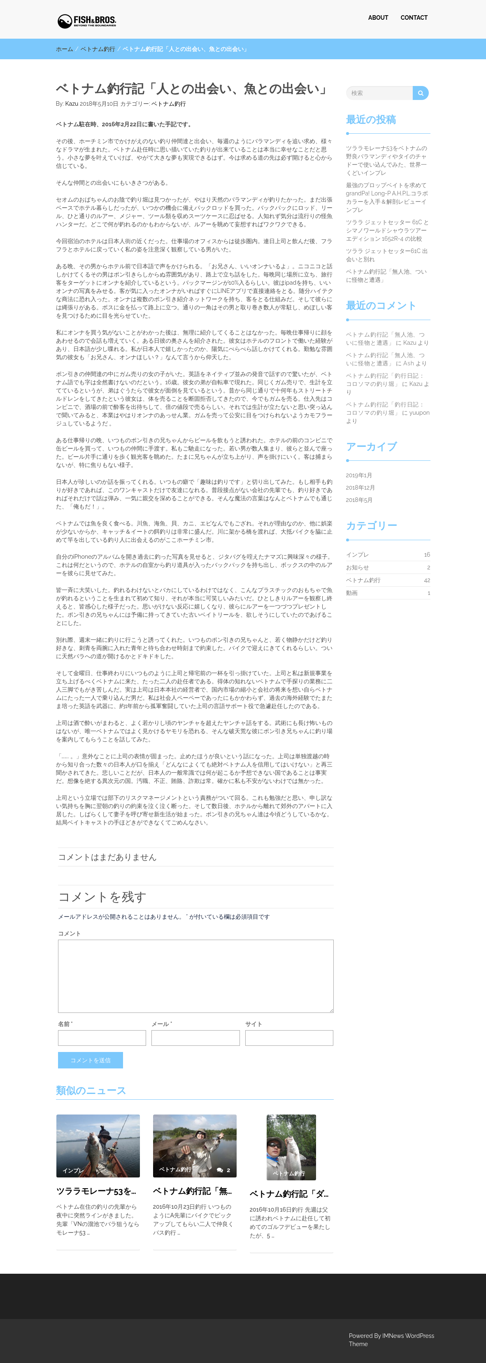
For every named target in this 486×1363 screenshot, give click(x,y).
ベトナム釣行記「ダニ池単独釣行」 (291, 1194)
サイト (254, 1024)
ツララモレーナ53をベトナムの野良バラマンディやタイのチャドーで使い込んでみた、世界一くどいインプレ (98, 1191)
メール (161, 1024)
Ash (408, 363)
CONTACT (414, 17)
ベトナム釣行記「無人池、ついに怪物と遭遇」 (195, 1191)
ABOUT (378, 17)
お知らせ (357, 567)
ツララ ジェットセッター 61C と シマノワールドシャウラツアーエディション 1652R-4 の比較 (388, 230)
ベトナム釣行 (98, 49)
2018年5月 (359, 500)
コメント (69, 933)
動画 (352, 593)
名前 (65, 1024)
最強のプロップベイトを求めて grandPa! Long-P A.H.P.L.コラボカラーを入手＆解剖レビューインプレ (389, 197)
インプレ (357, 554)
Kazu (72, 103)
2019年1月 (359, 475)
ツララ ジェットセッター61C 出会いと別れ (387, 255)
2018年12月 (360, 487)
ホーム (64, 49)
